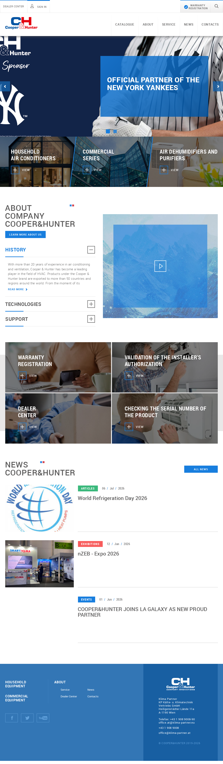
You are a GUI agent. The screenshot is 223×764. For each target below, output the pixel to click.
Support (50, 319)
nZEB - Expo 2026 (98, 554)
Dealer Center (69, 696)
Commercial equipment (16, 698)
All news (201, 469)
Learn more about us (25, 234)
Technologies (50, 304)
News (188, 24)
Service (169, 24)
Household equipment (15, 684)
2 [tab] (115, 131)
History (50, 250)
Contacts (210, 24)
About (148, 24)
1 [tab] (108, 131)
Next (218, 86)
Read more (17, 289)
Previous (5, 86)
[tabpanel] (111, 86)
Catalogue (124, 24)
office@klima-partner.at (175, 733)
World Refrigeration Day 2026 (112, 499)
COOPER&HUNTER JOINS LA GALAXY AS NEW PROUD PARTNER (142, 612)
